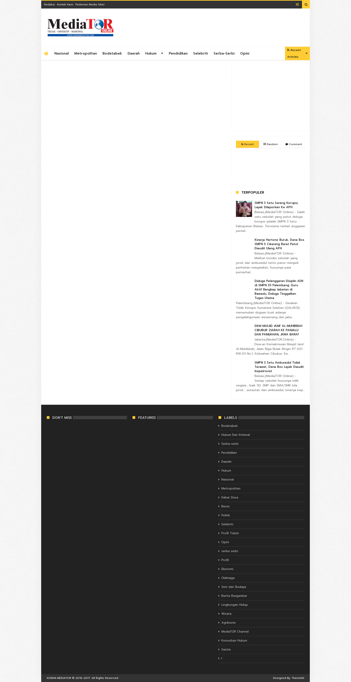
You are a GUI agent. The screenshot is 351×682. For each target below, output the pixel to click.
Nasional (61, 53)
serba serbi (229, 551)
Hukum (150, 53)
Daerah (134, 53)
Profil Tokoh (230, 533)
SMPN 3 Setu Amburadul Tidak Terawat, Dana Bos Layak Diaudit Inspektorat (279, 366)
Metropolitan (85, 53)
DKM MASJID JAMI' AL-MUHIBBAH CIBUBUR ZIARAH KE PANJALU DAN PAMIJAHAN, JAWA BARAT (278, 330)
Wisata (226, 614)
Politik (225, 515)
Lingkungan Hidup (234, 605)
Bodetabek (112, 53)
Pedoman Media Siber (90, 4)
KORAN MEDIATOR (59, 678)
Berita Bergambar (234, 596)
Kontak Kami (65, 4)
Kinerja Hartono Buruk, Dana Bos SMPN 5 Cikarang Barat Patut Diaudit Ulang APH (279, 244)
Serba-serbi (224, 53)
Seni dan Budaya (233, 587)
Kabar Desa (229, 497)
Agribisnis (228, 623)
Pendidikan (178, 53)
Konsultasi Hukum (234, 640)
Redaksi (49, 4)
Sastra (226, 649)
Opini (244, 53)
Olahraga (228, 578)
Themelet (297, 678)
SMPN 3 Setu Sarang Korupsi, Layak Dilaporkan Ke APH (276, 205)
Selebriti (200, 53)
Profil (225, 560)
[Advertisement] (222, 27)
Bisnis (225, 506)
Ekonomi (227, 569)
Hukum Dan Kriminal (235, 435)
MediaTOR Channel (235, 631)
